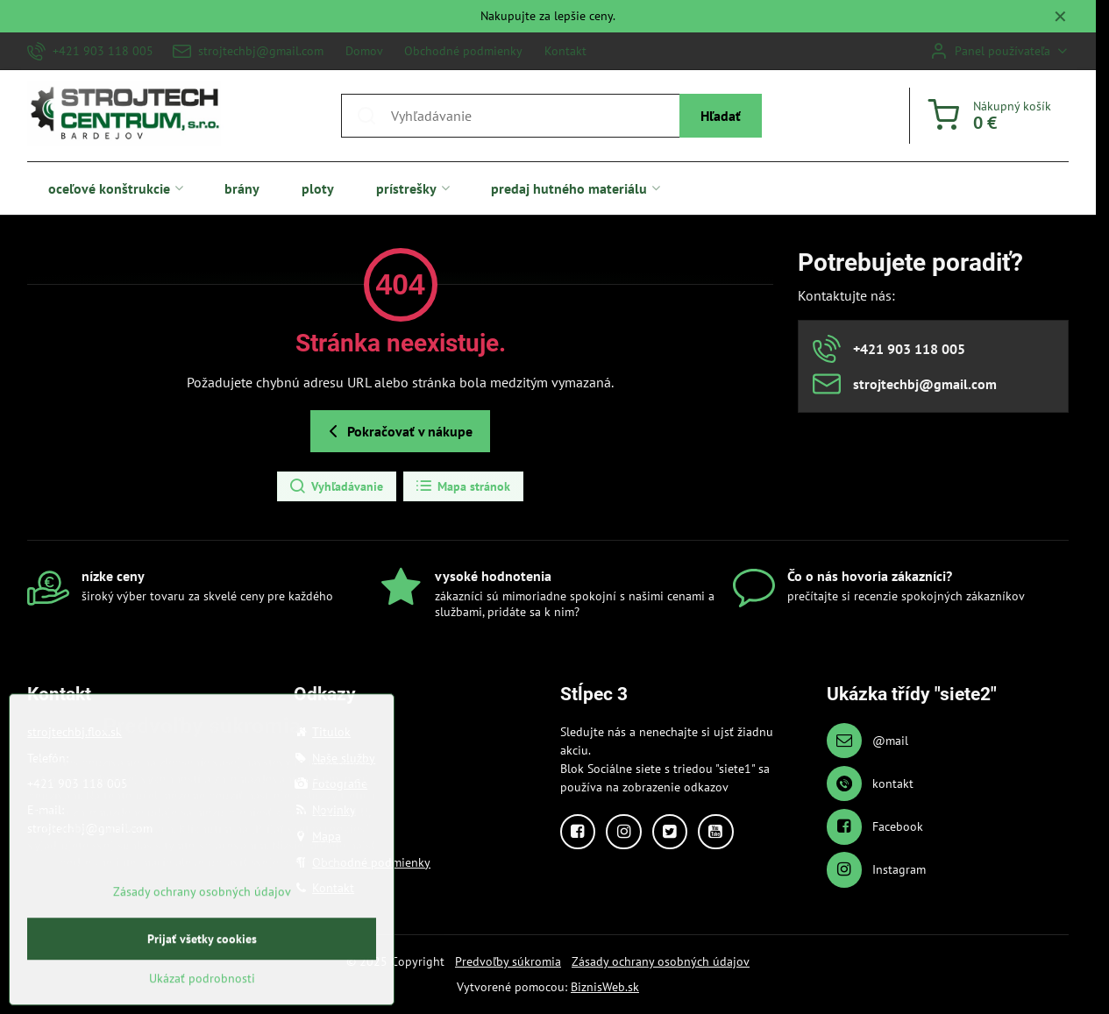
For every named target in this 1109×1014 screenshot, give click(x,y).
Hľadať (720, 115)
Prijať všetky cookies (202, 992)
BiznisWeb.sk (605, 987)
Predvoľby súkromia (508, 961)
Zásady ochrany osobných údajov (661, 961)
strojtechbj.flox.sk (74, 732)
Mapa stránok (462, 486)
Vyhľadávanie (335, 486)
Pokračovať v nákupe (398, 431)
